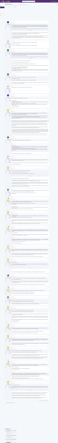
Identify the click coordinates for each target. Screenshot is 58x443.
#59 (43, 164)
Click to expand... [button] (30, 30)
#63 (43, 223)
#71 (43, 343)
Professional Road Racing (49, 48)
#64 (43, 239)
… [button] (17, 19)
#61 (43, 200)
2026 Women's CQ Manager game (51, 87)
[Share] (42, 21)
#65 (43, 259)
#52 (43, 42)
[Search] (23, 1)
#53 (43, 51)
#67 (43, 290)
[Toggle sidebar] (56, 4)
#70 (43, 325)
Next (20, 19)
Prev (10, 19)
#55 (43, 89)
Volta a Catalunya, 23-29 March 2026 (51, 53)
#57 (43, 113)
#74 (43, 385)
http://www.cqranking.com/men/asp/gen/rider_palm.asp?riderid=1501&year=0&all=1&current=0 (28, 204)
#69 (43, 314)
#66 (43, 274)
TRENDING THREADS (48, 43)
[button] (1, 1)
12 (18, 19)
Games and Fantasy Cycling (50, 89)
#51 (43, 21)
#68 (43, 304)
